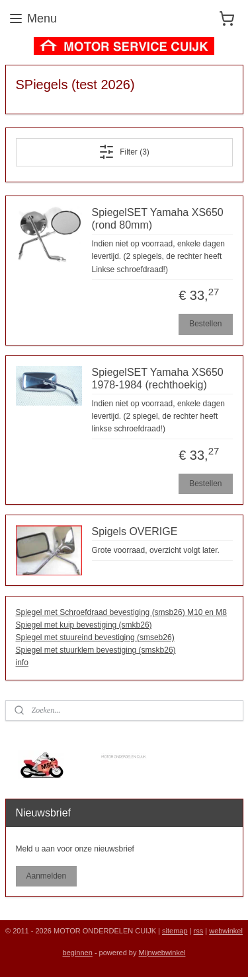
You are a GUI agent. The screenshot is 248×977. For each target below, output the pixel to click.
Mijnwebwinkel (162, 953)
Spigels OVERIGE (135, 531)
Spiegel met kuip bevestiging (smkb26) (84, 625)
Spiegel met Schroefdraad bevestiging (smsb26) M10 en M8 (121, 612)
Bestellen (205, 323)
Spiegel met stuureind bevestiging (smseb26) (95, 637)
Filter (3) (124, 152)
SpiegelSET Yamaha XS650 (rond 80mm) (158, 219)
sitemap (175, 931)
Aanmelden (46, 876)
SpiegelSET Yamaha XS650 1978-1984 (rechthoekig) (158, 378)
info (22, 663)
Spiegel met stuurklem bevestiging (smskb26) (96, 650)
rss (199, 931)
